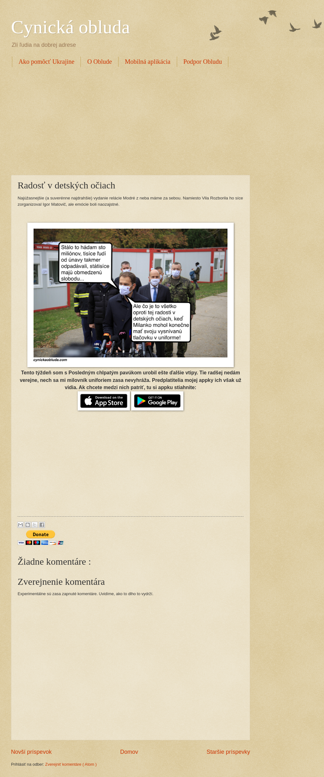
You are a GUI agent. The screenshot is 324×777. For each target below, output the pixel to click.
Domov (129, 752)
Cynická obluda (70, 27)
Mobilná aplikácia (147, 61)
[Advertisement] (84, 120)
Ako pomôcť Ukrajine (46, 61)
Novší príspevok (31, 752)
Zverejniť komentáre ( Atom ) (71, 764)
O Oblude (99, 61)
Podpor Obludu (202, 61)
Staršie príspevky (228, 752)
